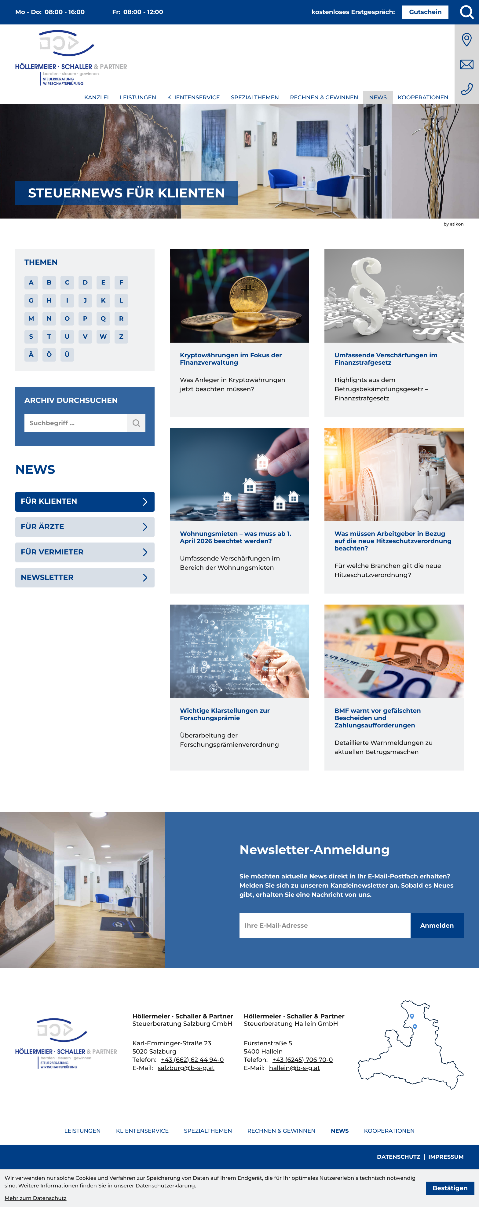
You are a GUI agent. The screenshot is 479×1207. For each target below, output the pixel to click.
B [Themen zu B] (49, 282)
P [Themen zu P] (85, 318)
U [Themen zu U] (67, 336)
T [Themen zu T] (49, 336)
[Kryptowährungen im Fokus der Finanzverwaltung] (239, 333)
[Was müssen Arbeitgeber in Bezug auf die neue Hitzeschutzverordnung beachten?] (394, 511)
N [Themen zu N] (49, 318)
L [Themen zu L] (121, 300)
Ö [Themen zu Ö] (49, 355)
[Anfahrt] (467, 39)
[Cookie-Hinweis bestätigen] (450, 1188)
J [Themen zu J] (85, 300)
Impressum (446, 1157)
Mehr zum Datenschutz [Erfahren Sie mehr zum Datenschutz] (36, 1198)
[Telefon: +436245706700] (302, 1060)
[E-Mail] (325, 925)
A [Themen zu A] (31, 282)
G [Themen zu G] (31, 300)
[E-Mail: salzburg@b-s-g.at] (467, 64)
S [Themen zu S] (31, 336)
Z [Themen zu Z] (121, 336)
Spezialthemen (255, 97)
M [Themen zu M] (31, 318)
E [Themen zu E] (103, 282)
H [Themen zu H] (49, 300)
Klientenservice (193, 97)
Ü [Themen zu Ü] (67, 355)
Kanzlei (96, 97)
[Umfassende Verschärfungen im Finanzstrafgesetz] (394, 333)
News (378, 97)
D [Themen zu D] (85, 282)
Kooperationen (423, 97)
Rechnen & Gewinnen (324, 97)
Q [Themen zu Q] (103, 318)
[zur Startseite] (71, 59)
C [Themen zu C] (67, 282)
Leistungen (138, 97)
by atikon (454, 224)
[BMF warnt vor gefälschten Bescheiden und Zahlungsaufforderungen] (394, 688)
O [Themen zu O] (67, 318)
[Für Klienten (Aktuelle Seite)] (85, 502)
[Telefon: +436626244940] (467, 89)
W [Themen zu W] (103, 336)
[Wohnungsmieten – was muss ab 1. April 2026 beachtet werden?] (239, 511)
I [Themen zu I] (67, 300)
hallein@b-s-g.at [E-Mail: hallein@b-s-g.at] (294, 1068)
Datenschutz (398, 1157)
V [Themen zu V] (85, 336)
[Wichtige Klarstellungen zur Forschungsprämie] (239, 688)
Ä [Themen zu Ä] (31, 355)
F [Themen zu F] (121, 282)
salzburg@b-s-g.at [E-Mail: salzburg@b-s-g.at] (186, 1068)
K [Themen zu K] (103, 300)
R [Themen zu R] (121, 318)
